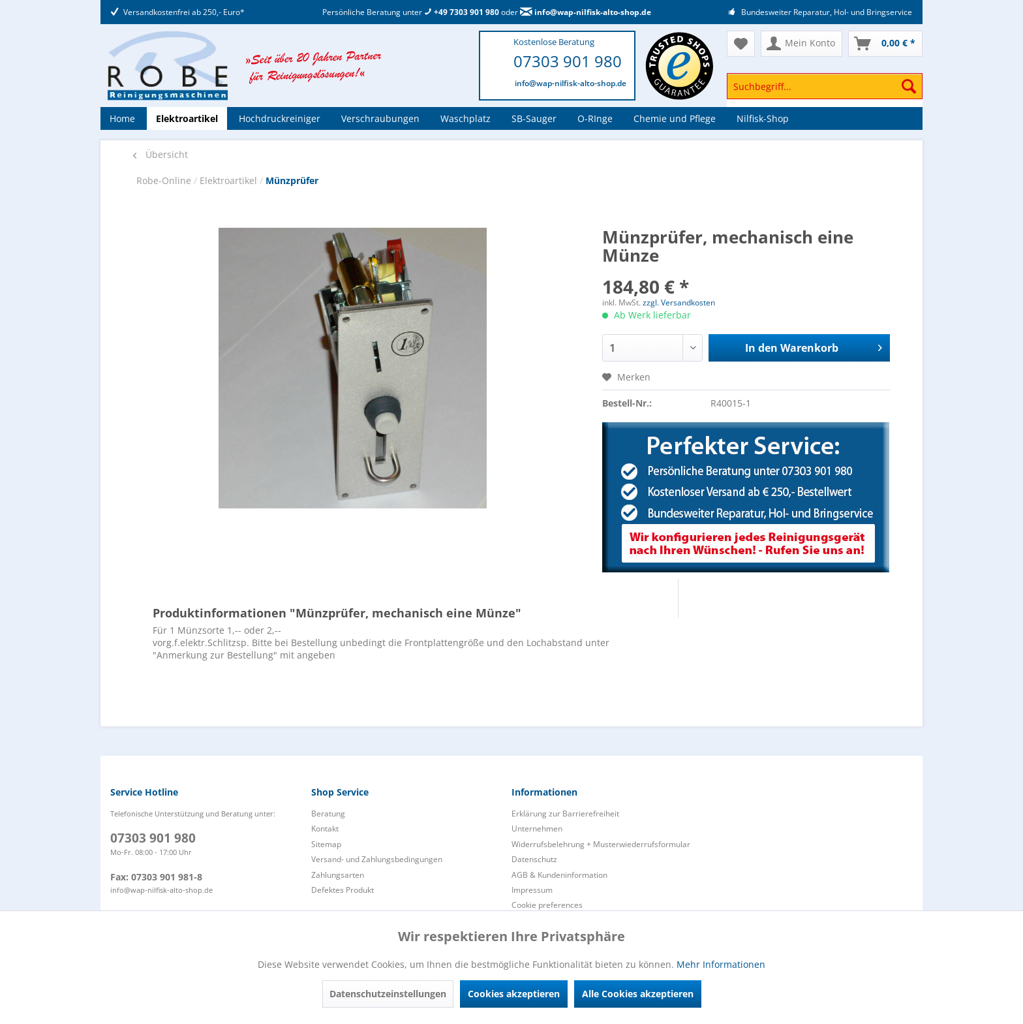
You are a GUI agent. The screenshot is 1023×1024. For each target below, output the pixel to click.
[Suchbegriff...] (825, 86)
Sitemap (326, 844)
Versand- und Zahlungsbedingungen (376, 859)
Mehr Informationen (721, 964)
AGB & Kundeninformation (559, 874)
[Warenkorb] (885, 44)
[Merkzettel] (741, 44)
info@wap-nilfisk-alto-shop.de (585, 12)
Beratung (328, 813)
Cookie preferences (547, 904)
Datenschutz (534, 859)
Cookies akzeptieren (514, 993)
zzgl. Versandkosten (679, 302)
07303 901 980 (567, 61)
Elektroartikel (230, 180)
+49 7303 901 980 (461, 12)
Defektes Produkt (342, 889)
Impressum (532, 889)
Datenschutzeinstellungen (387, 993)
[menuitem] (825, 92)
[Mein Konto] (801, 44)
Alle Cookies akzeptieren (638, 993)
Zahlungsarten (337, 874)
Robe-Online (165, 180)
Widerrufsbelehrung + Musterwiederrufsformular (601, 844)
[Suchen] (909, 86)
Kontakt (325, 828)
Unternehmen (537, 828)
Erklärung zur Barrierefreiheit (565, 813)
